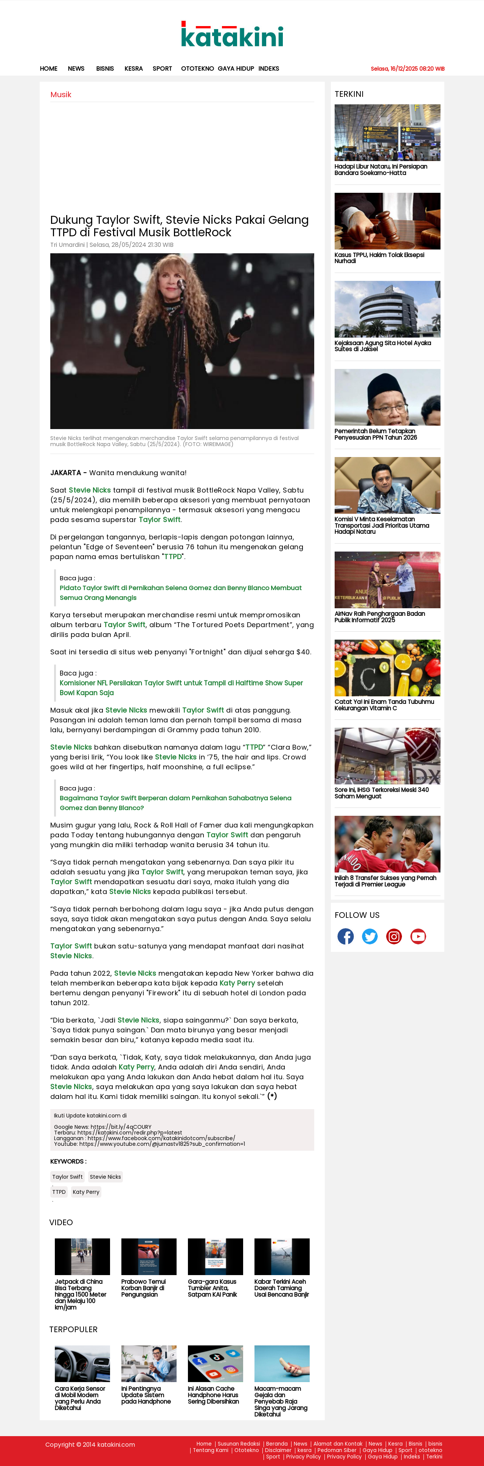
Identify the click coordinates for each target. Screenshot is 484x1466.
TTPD (173, 556)
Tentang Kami (210, 1451)
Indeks (268, 68)
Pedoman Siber (337, 1451)
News (76, 68)
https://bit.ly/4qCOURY (121, 1127)
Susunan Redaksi (239, 1444)
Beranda (277, 1444)
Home (48, 68)
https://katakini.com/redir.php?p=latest (130, 1132)
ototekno (197, 68)
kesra (133, 68)
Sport (162, 68)
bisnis (105, 68)
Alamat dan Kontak (338, 1444)
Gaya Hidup (236, 68)
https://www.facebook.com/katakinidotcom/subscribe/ (162, 1138)
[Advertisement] (182, 155)
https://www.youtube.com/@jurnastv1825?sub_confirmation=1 (162, 1144)
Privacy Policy (303, 1457)
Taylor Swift (160, 519)
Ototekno (246, 1451)
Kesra (395, 1444)
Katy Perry (237, 983)
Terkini (434, 1457)
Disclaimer (278, 1451)
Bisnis (415, 1444)
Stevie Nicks (90, 490)
